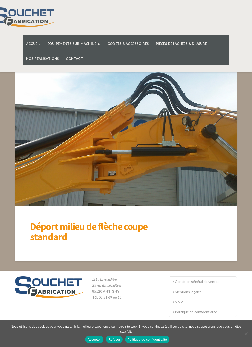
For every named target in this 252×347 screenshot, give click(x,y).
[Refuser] (245, 333)
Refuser (114, 340)
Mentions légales (187, 292)
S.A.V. (178, 302)
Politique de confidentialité (194, 312)
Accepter (94, 340)
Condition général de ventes (195, 282)
